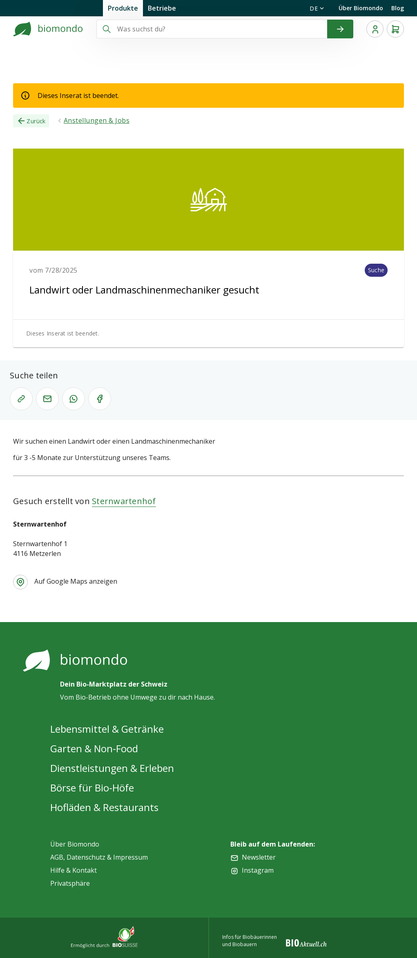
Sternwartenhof (124, 501)
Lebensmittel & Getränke (107, 729)
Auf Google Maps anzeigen (75, 581)
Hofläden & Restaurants (104, 807)
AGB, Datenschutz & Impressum (99, 857)
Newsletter (259, 857)
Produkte (123, 8)
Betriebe (162, 8)
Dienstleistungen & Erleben (112, 768)
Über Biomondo (361, 8)
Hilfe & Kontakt (73, 870)
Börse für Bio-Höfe (92, 787)
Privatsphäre (70, 883)
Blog (397, 8)
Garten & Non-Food (94, 748)
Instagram (258, 870)
